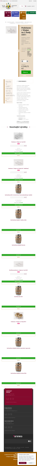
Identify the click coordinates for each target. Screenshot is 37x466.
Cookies (18, 448)
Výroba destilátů (16, 14)
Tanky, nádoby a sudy (28, 22)
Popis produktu (22, 81)
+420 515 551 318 (8, 422)
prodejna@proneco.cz (9, 423)
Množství (22, 59)
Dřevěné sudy (12, 23)
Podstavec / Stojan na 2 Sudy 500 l (18, 321)
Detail (18, 155)
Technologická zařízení (19, 22)
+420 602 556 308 (8, 99)
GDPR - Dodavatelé (25, 447)
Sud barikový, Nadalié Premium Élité (18, 373)
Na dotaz (18, 306)
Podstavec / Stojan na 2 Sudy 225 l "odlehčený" (18, 168)
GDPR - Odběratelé (16, 447)
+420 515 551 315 (8, 409)
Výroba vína (9, 14)
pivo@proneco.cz (9, 101)
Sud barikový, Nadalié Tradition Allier (18, 220)
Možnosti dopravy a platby (11, 448)
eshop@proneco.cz (10, 395)
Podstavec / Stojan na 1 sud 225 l (18, 141)
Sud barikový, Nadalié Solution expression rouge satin (18, 348)
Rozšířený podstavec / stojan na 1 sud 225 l (18, 270)
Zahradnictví (33, 12)
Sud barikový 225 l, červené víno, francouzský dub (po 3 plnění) (18, 194)
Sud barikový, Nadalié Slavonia (18, 245)
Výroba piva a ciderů (24, 15)
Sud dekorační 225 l (18, 296)
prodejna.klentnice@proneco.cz (11, 410)
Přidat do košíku (25, 73)
